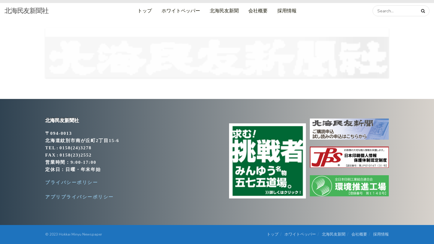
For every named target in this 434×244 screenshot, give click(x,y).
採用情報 (287, 10)
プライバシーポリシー (71, 182)
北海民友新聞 (224, 10)
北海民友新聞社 (27, 11)
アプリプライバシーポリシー (79, 197)
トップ (144, 10)
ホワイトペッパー (181, 10)
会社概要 (258, 10)
